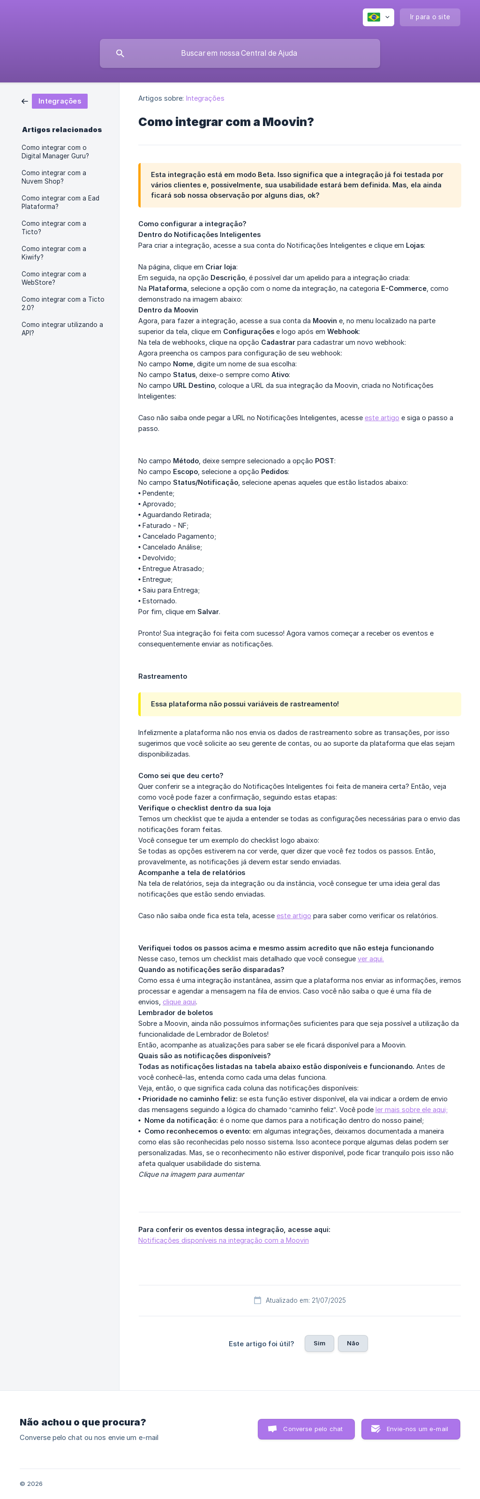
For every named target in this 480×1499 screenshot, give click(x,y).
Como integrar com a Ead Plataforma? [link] (60, 202)
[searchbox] (240, 53)
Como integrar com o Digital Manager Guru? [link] (55, 152)
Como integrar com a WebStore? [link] (54, 278)
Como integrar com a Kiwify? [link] (54, 253)
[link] (55, 100)
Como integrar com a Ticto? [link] (54, 228)
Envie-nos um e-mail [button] (417, 1428)
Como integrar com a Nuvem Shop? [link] (54, 177)
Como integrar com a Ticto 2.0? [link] (63, 304)
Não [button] (353, 1343)
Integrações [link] (205, 98)
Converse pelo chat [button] (313, 1428)
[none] (378, 17)
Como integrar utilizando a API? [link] (62, 329)
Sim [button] (319, 1343)
